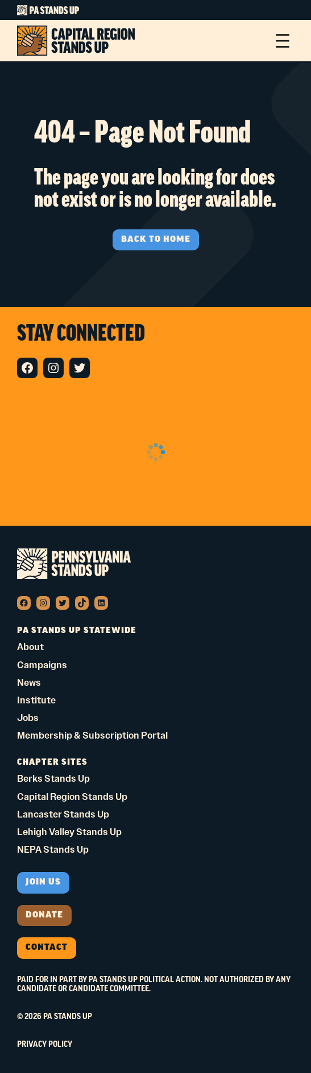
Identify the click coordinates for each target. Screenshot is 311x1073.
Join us (43, 882)
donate (44, 915)
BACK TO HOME (155, 240)
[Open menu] (282, 41)
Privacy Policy (44, 1045)
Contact (47, 948)
